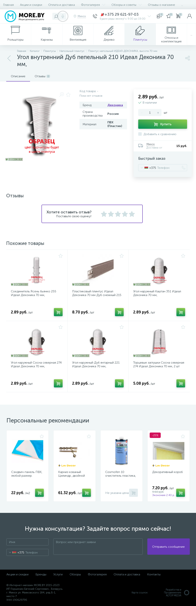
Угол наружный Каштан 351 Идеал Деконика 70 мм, (157, 293)
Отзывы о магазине (161, 5)
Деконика (115, 105)
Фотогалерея (93, 5)
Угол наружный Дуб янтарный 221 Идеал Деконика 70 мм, (96, 364)
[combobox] (147, 167)
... (182, 5)
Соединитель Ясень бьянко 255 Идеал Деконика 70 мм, (33, 293)
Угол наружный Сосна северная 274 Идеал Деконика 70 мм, (36, 364)
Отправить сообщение (168, 546)
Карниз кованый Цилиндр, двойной (71, 473)
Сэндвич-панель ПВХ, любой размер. (26, 473)
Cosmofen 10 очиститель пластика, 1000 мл (120, 475)
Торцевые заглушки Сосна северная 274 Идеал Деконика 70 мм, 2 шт (158, 364)
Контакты (154, 574)
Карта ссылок (140, 592)
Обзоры (75, 574)
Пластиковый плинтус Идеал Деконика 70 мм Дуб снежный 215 (96, 293)
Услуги (58, 574)
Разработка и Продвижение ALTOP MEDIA (177, 592)
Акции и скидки (31, 5)
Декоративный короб (167, 472)
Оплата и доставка (61, 5)
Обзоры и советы (126, 5)
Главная (8, 5)
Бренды (40, 574)
